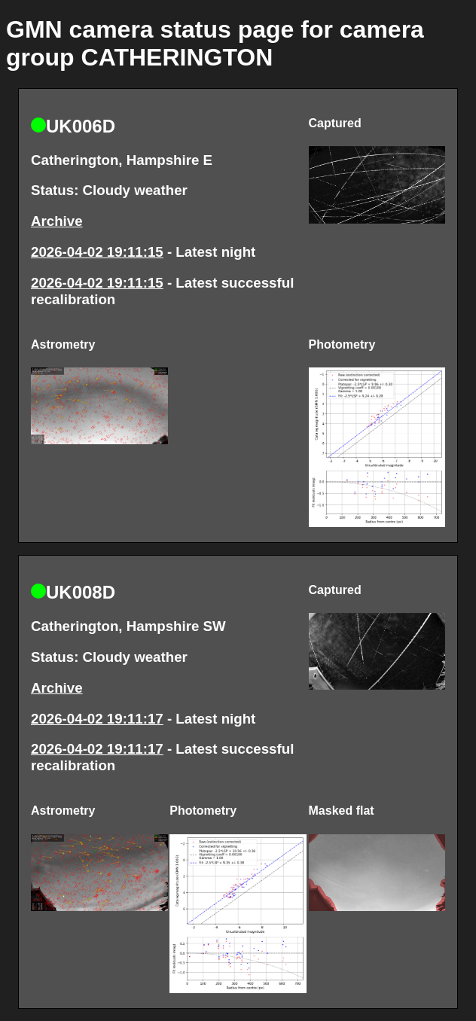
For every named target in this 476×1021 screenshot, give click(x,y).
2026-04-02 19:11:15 (97, 252)
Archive (57, 221)
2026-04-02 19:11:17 (97, 719)
